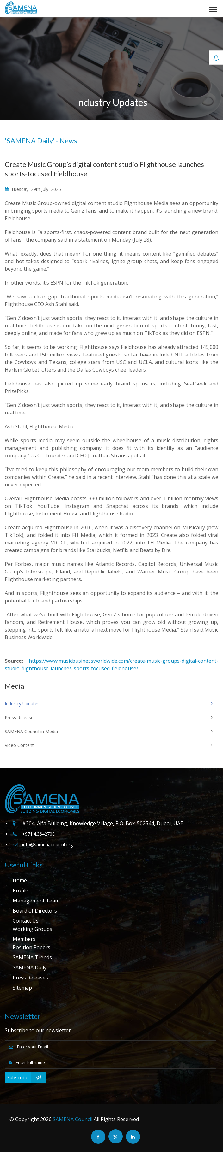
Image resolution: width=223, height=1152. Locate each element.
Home (20, 880)
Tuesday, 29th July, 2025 (33, 189)
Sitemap (22, 987)
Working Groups (32, 929)
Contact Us (26, 920)
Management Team (36, 900)
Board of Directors (35, 910)
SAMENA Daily (29, 967)
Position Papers (31, 947)
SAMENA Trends (32, 957)
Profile (20, 890)
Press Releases (30, 977)
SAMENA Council (72, 1119)
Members (24, 939)
